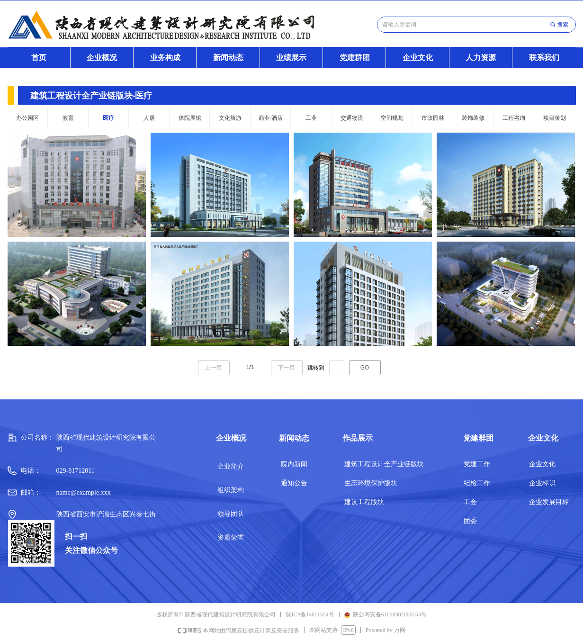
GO (364, 367)
